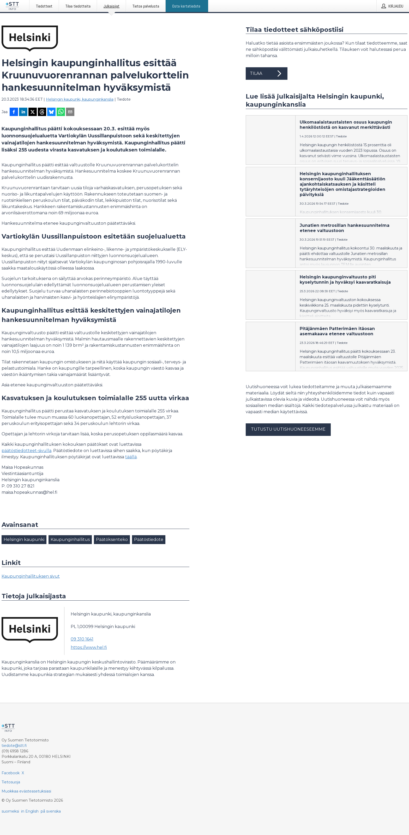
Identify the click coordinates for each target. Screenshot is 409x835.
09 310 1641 (82, 639)
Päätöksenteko (112, 539)
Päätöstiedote (148, 539)
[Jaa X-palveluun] (32, 112)
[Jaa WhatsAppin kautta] (61, 112)
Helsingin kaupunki (24, 539)
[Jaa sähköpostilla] (70, 112)
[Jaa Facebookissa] (14, 112)
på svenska (51, 811)
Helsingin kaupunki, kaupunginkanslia (79, 99)
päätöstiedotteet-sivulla (26, 450)
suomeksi (10, 811)
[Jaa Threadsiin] (42, 112)
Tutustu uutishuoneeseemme (288, 429)
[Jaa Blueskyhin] (51, 112)
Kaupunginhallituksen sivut (31, 576)
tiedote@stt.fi (14, 745)
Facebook (11, 773)
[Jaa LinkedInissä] (23, 112)
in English (30, 811)
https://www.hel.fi (89, 647)
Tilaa (266, 73)
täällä (131, 456)
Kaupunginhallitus (70, 539)
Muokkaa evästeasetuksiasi (26, 791)
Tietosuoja (11, 782)
